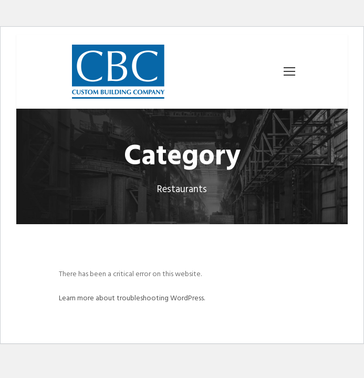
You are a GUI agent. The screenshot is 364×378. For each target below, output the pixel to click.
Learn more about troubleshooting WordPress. (132, 298)
